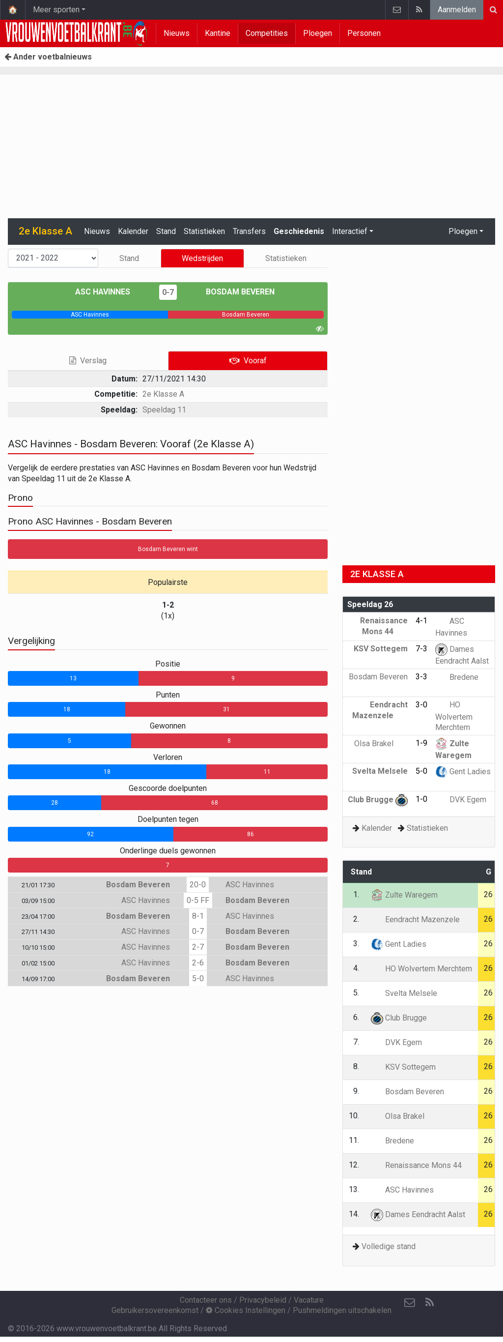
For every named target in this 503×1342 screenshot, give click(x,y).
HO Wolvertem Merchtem (454, 716)
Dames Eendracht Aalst (418, 1214)
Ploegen (317, 33)
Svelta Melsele (404, 993)
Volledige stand (389, 1246)
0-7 (168, 292)
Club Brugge (378, 799)
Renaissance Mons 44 (416, 1165)
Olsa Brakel (381, 743)
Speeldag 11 (164, 409)
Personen (364, 33)
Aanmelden (457, 9)
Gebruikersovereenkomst (155, 1310)
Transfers (249, 231)
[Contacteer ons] (409, 1303)
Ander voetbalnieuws (48, 56)
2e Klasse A (163, 394)
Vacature (309, 1300)
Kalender (133, 231)
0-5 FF (198, 900)
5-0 (198, 978)
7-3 (421, 648)
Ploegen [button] (462, 231)
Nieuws (177, 33)
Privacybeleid (262, 1300)
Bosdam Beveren (233, 291)
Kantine (217, 33)
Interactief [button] (349, 231)
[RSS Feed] (429, 1303)
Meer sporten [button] (56, 9)
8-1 (198, 916)
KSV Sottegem (403, 1067)
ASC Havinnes (109, 291)
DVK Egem (460, 799)
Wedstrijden (202, 258)
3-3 (421, 676)
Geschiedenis (299, 231)
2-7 (198, 947)
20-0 (198, 884)
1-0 (421, 799)
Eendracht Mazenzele (415, 919)
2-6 (198, 962)
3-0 (421, 704)
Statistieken (204, 231)
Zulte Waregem (404, 895)
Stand (166, 231)
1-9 (421, 743)
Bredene (456, 677)
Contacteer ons (206, 1300)
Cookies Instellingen (245, 1310)
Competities (267, 33)
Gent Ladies (463, 771)
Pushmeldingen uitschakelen (342, 1310)
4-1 (421, 620)
